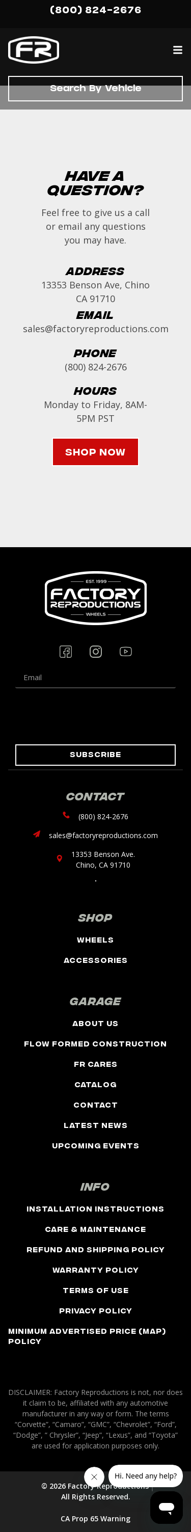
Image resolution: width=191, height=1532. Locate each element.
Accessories (96, 959)
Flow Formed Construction (95, 1043)
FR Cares (96, 1063)
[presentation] (92, 716)
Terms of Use (96, 1289)
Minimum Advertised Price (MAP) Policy (87, 1335)
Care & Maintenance (95, 1228)
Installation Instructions (95, 1208)
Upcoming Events (96, 1145)
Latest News (96, 1124)
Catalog (95, 1084)
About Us (95, 1022)
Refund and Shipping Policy (95, 1249)
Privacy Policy (95, 1310)
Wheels (95, 939)
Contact (95, 1104)
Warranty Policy (95, 1269)
